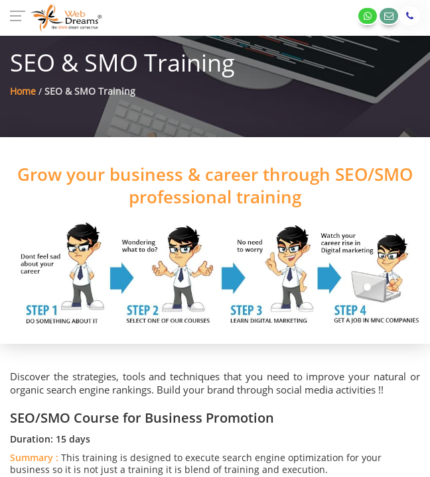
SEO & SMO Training (89, 91)
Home (23, 91)
